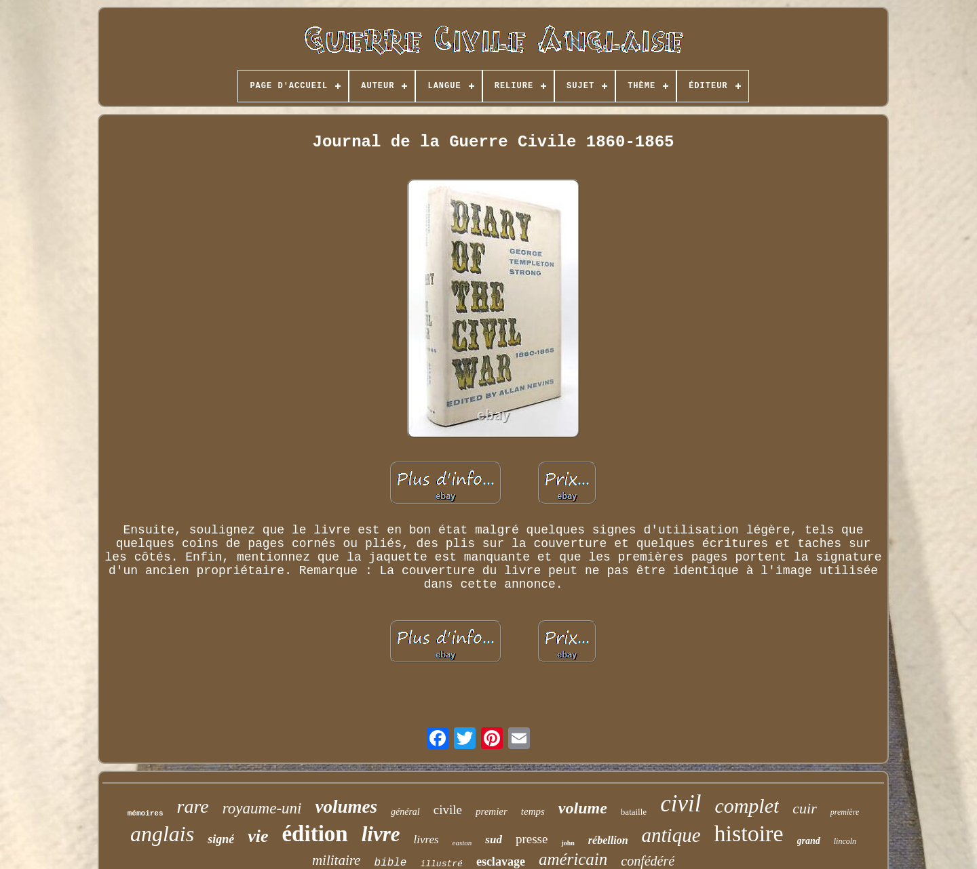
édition (314, 834)
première (844, 812)
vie (258, 836)
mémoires (146, 813)
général (405, 812)
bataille (634, 812)
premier (491, 811)
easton (462, 842)
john (567, 843)
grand (808, 841)
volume (582, 808)
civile (448, 810)
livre (381, 834)
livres (425, 839)
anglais (162, 834)
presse (532, 839)
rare (193, 806)
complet (746, 805)
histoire (749, 833)
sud (493, 839)
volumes (346, 806)
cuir (804, 808)
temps (533, 811)
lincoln (845, 841)
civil (680, 803)
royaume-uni (262, 808)
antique (671, 835)
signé (221, 839)
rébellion (608, 840)
